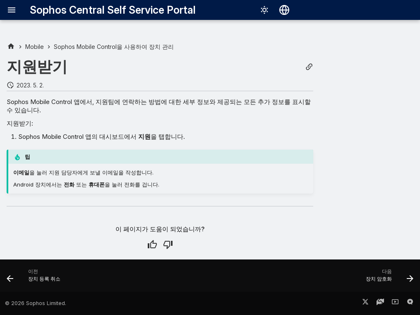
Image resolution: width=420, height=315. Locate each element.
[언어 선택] (284, 10)
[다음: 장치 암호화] (387, 278)
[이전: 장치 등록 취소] (36, 278)
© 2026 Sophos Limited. (35, 303)
